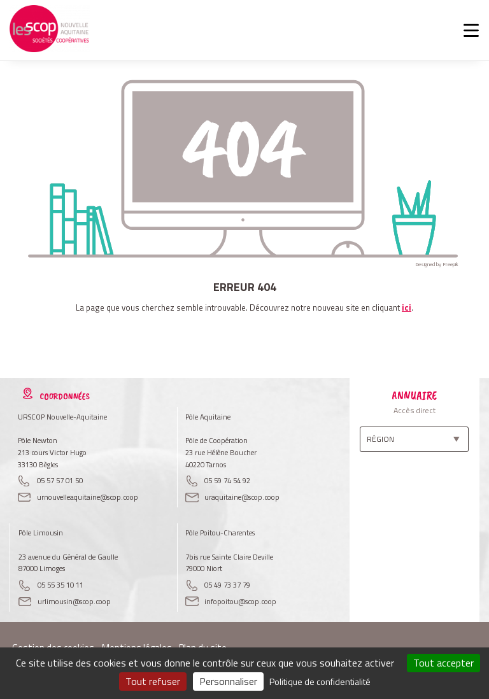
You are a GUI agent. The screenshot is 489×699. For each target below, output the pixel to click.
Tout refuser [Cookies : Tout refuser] (152, 681)
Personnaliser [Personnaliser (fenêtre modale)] (228, 681)
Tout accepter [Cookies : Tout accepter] (443, 662)
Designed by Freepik (436, 264)
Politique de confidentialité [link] (320, 681)
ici (406, 307)
